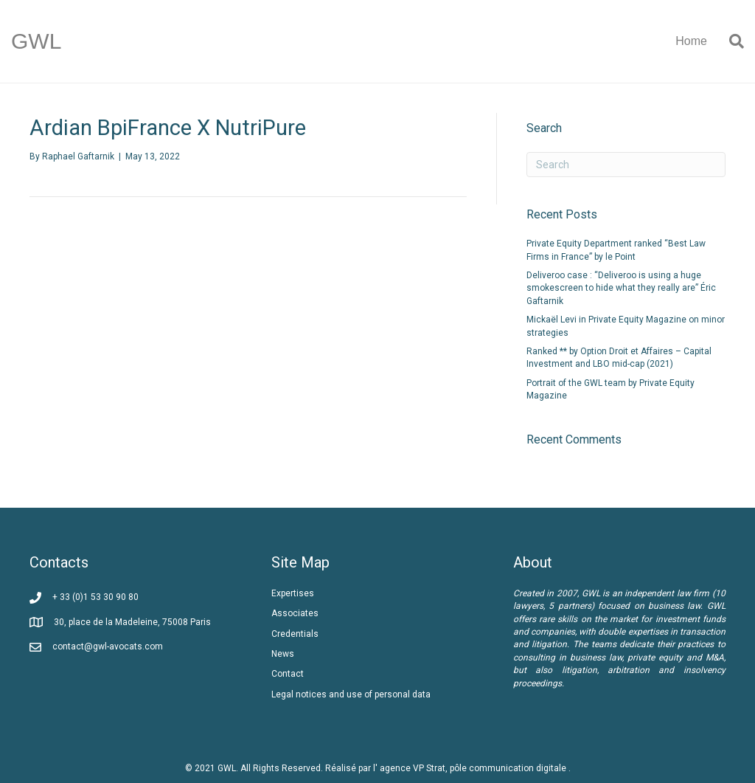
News (282, 654)
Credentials (295, 634)
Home (691, 41)
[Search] (731, 41)
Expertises (292, 593)
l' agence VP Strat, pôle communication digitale (470, 768)
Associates (295, 613)
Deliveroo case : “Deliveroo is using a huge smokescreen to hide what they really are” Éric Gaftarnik (621, 288)
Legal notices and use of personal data (351, 694)
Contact (287, 674)
